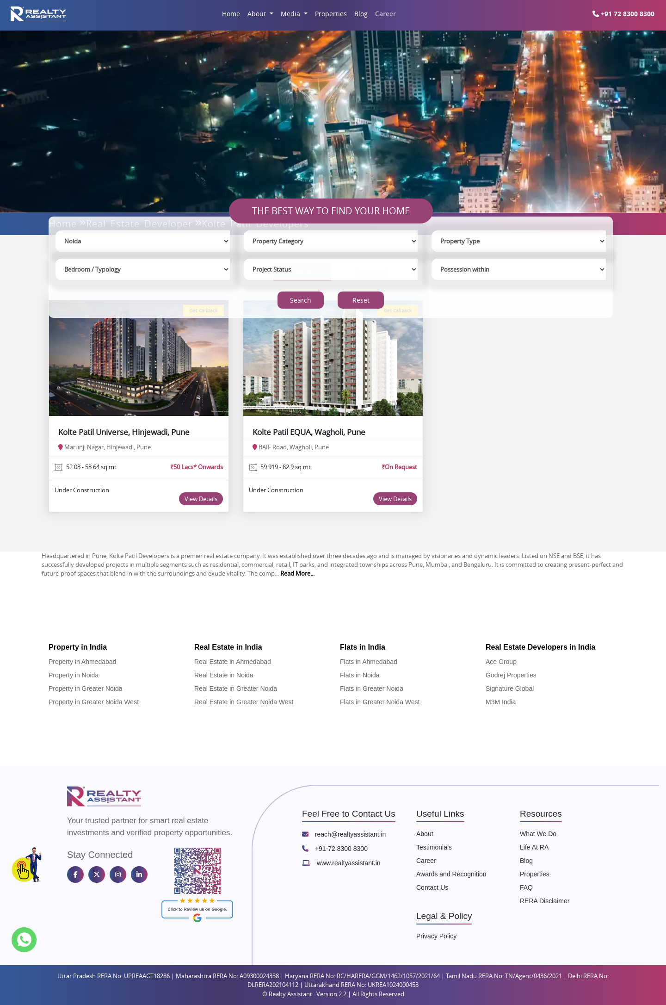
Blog (361, 13)
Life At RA (534, 847)
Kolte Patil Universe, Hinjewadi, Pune (124, 432)
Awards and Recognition (451, 874)
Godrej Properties (511, 675)
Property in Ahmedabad (82, 661)
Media (291, 13)
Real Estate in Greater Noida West (244, 702)
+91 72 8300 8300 (623, 13)
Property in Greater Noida (86, 688)
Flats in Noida (360, 675)
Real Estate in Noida (223, 675)
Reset (361, 300)
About (257, 13)
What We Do (538, 834)
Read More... (297, 573)
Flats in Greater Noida (371, 688)
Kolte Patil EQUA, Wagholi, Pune (309, 432)
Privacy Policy (436, 936)
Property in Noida (74, 675)
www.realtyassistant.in (341, 863)
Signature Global (510, 688)
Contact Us (432, 887)
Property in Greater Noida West (94, 702)
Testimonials (434, 847)
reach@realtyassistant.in (344, 834)
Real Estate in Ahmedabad (232, 661)
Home (231, 13)
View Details (201, 499)
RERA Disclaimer (544, 901)
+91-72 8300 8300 (335, 848)
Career (385, 14)
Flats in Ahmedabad (368, 661)
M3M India (501, 702)
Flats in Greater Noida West (379, 702)
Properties (331, 13)
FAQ (526, 887)
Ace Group (501, 661)
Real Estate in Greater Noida (235, 688)
